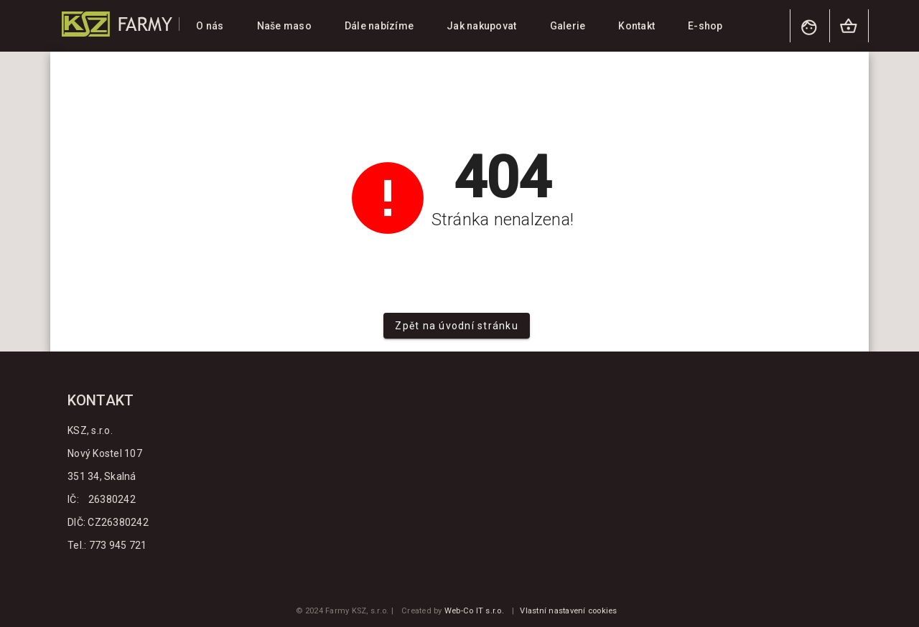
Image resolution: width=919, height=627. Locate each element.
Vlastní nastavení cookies (568, 611)
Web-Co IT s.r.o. (474, 611)
